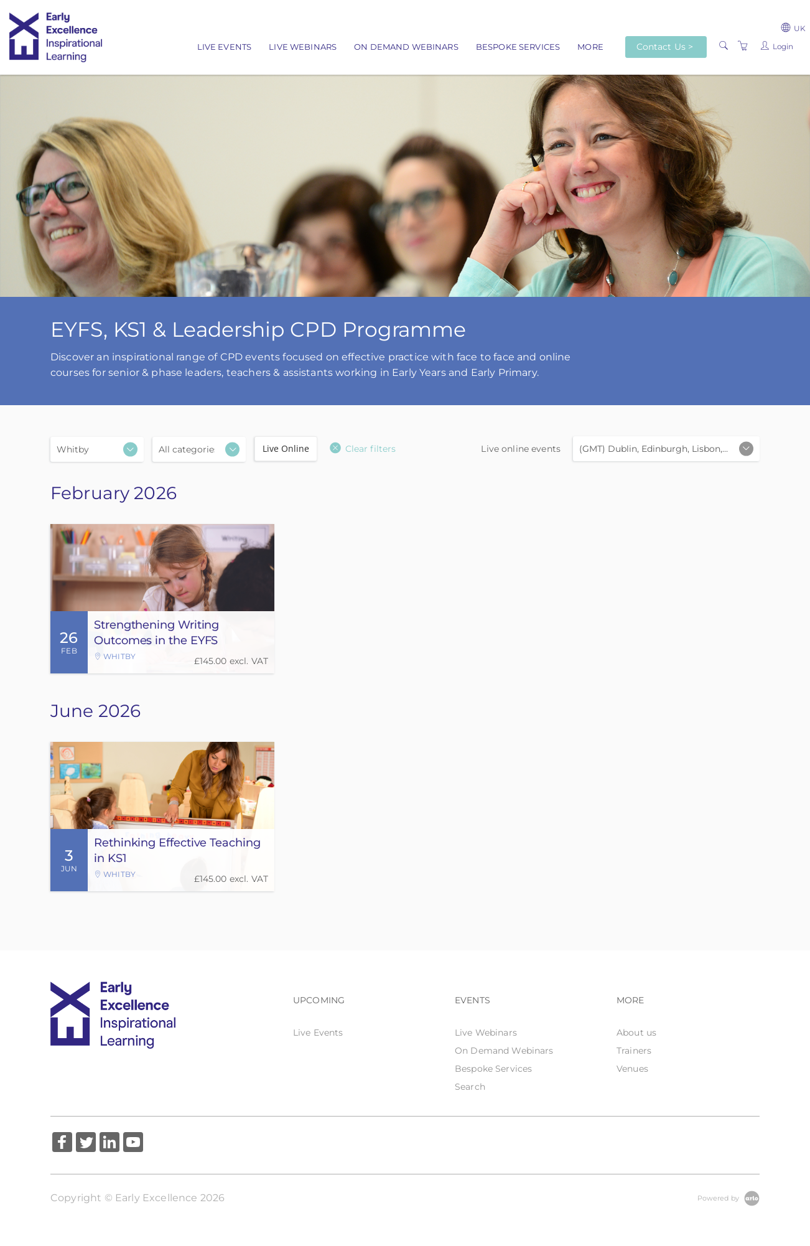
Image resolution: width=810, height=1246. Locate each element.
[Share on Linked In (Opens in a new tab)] (109, 1143)
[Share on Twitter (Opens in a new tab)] (86, 1143)
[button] (362, 448)
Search (470, 1086)
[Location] (97, 449)
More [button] (590, 47)
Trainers (634, 1050)
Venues (632, 1068)
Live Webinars (303, 47)
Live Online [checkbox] (286, 448)
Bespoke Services (518, 47)
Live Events (224, 47)
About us (636, 1032)
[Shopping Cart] (743, 46)
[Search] (724, 46)
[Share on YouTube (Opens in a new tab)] (133, 1143)
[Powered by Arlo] (728, 1197)
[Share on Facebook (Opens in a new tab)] (62, 1143)
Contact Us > (665, 46)
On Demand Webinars (406, 47)
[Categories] (199, 449)
